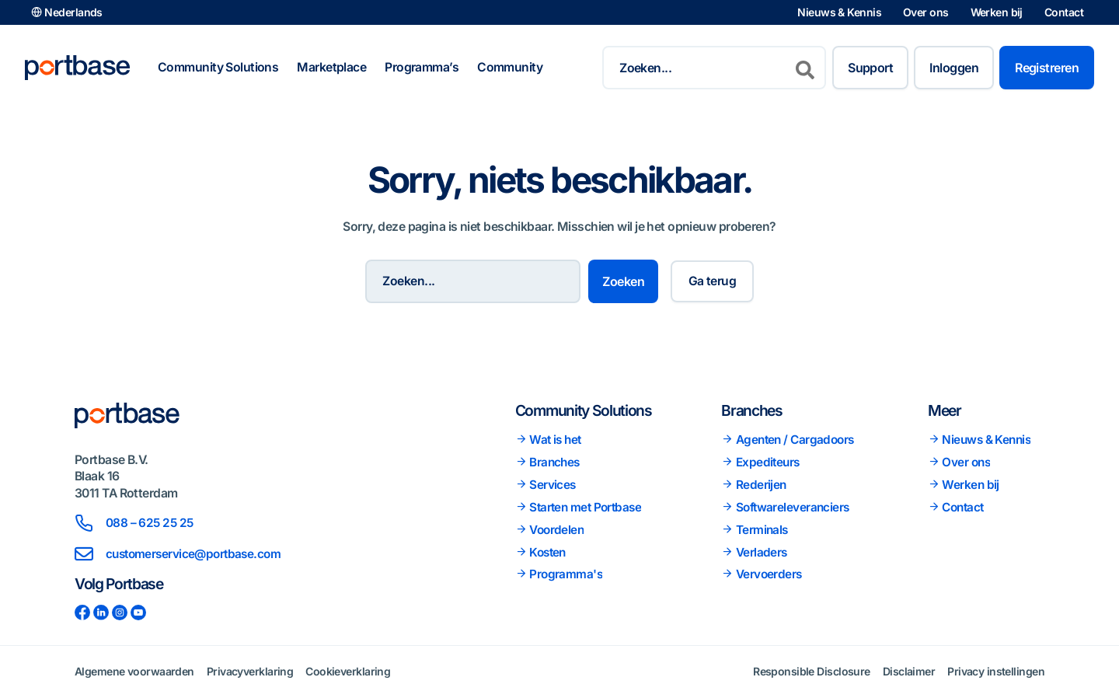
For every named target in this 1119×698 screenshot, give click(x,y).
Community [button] (509, 67)
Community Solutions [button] (218, 67)
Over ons (926, 12)
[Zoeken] (805, 67)
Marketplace (331, 67)
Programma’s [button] (421, 67)
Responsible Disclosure (811, 671)
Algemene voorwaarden (134, 671)
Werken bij (997, 12)
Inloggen (953, 67)
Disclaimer (909, 671)
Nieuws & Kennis (839, 12)
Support (870, 67)
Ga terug (712, 281)
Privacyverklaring (250, 671)
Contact (1063, 12)
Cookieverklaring (347, 671)
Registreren (1047, 67)
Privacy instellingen (995, 671)
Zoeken (626, 281)
